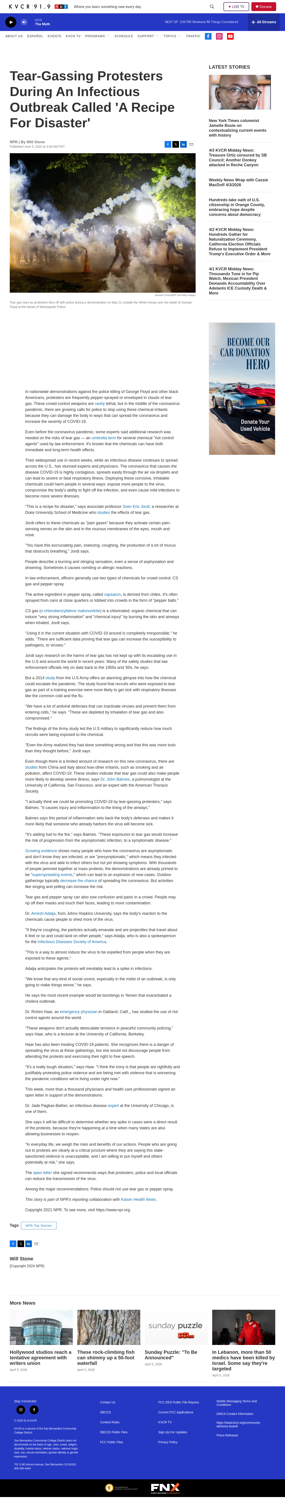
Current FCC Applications (175, 1422)
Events (54, 46)
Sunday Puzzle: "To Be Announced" (171, 1364)
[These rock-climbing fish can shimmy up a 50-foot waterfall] (108, 1337)
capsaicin (112, 604)
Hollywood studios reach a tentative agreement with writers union (40, 1367)
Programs (95, 46)
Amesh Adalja (43, 923)
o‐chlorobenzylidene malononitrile (70, 621)
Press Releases (227, 1445)
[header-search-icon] (212, 12)
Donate (268, 11)
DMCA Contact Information (235, 1424)
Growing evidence (41, 861)
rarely (100, 413)
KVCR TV (73, 46)
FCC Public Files (111, 1452)
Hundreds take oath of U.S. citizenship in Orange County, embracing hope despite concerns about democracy (237, 217)
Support (146, 46)
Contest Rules (109, 1432)
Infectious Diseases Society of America (72, 952)
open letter (42, 1182)
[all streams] (264, 32)
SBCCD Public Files (113, 1442)
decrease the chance (79, 890)
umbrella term (104, 448)
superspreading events (52, 884)
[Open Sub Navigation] (108, 46)
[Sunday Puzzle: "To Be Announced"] (176, 1337)
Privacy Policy (167, 1452)
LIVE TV (237, 11)
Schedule (124, 46)
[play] (10, 32)
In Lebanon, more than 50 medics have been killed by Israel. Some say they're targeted (243, 1370)
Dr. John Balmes (115, 789)
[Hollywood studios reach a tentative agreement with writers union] (41, 1337)
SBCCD (105, 1422)
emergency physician (78, 1021)
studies (103, 522)
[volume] (24, 32)
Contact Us (107, 1412)
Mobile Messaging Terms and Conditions (237, 1413)
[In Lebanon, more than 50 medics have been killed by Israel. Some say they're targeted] (243, 1337)
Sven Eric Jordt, (137, 516)
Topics (170, 46)
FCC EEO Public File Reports (178, 1412)
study (50, 688)
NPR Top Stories (39, 1235)
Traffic (193, 46)
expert (113, 1115)
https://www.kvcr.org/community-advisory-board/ (239, 1434)
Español (35, 46)
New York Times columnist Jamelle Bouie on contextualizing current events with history (237, 137)
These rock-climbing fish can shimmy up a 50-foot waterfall (106, 1367)
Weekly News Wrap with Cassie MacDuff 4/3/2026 (238, 192)
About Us (14, 46)
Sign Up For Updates (172, 1442)
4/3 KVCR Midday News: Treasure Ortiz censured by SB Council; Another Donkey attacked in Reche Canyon (238, 167)
